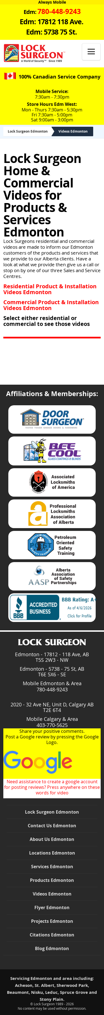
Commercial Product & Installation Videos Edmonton (51, 305)
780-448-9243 (52, 689)
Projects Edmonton (52, 921)
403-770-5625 (52, 725)
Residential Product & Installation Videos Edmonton (50, 289)
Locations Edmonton (52, 853)
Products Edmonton (52, 880)
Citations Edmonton (52, 935)
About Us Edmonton (52, 839)
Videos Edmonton (73, 131)
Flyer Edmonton (52, 907)
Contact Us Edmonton (52, 826)
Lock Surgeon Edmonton (28, 131)
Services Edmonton (52, 866)
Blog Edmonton (52, 948)
